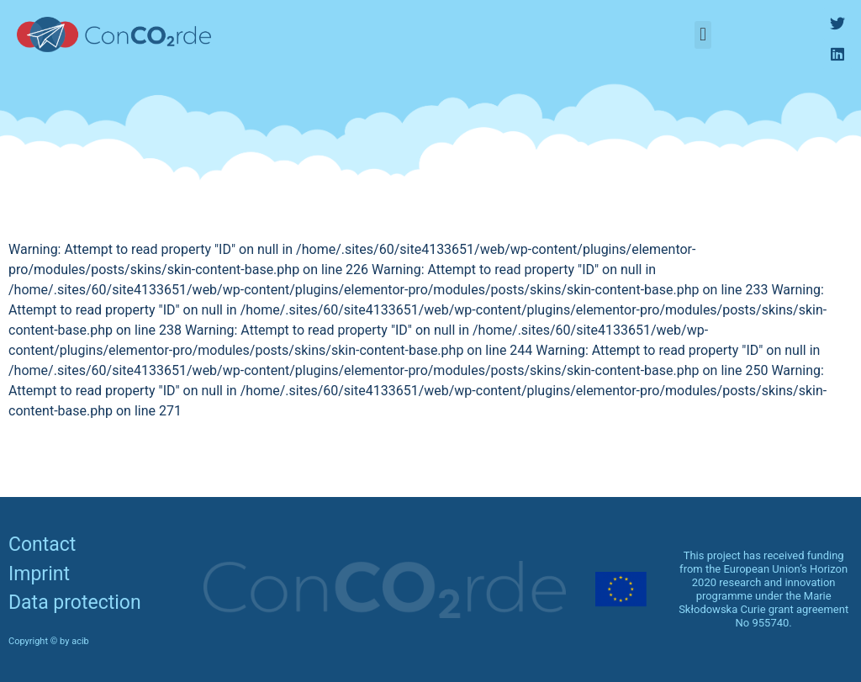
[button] (702, 35)
